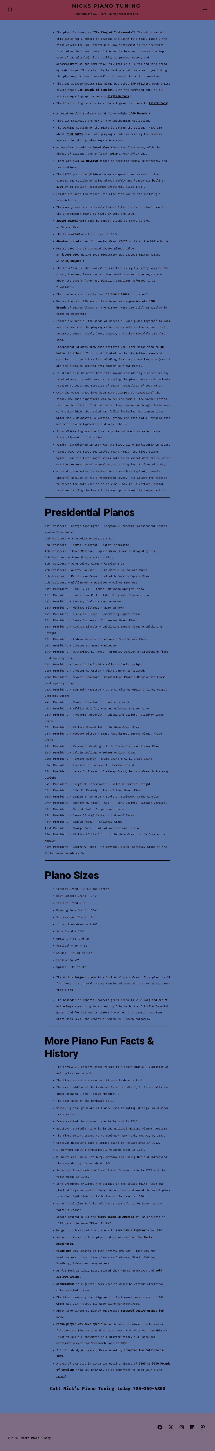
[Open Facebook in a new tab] (159, 1427)
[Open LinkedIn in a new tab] (192, 1427)
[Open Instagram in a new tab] (181, 1427)
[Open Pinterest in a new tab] (202, 1427)
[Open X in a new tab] (171, 1427)
